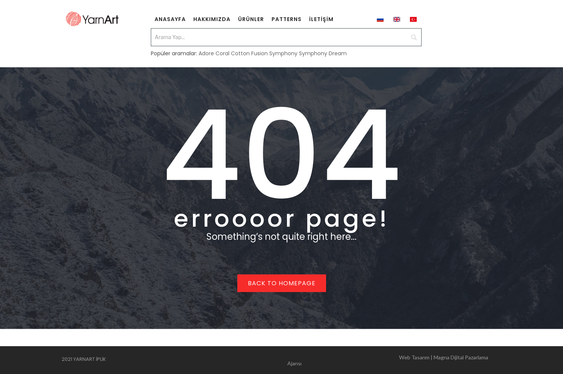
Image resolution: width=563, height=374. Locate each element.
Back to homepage (282, 283)
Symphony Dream (323, 53)
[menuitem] (170, 18)
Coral (222, 53)
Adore (206, 53)
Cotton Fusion (249, 53)
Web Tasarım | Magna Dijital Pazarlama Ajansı (387, 360)
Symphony (283, 53)
